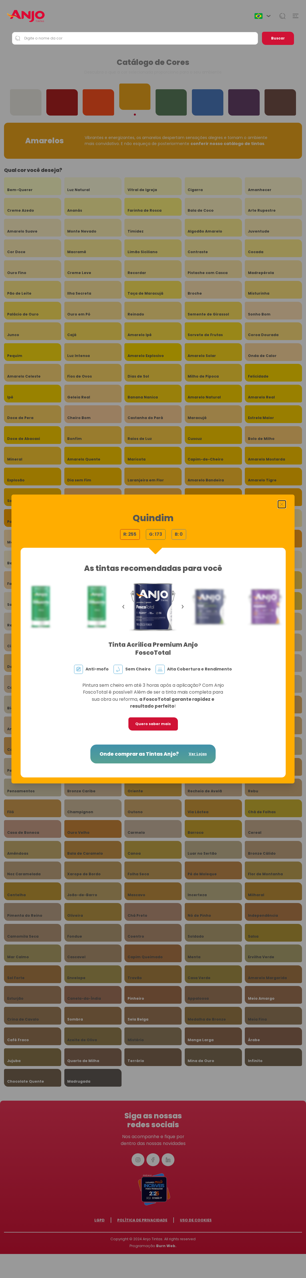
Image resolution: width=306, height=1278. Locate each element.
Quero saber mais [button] (153, 723)
